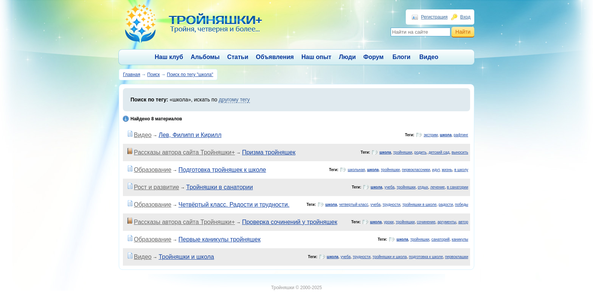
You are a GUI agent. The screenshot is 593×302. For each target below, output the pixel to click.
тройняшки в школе (419, 204)
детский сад (438, 152)
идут (436, 170)
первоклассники (416, 170)
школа (446, 135)
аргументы (447, 222)
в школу (461, 170)
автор (463, 222)
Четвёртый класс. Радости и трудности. (234, 204)
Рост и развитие (156, 187)
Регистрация (434, 17)
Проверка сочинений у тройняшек (289, 222)
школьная (356, 170)
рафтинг (461, 135)
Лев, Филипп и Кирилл (189, 135)
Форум (373, 57)
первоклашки (456, 257)
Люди (347, 57)
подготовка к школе (426, 257)
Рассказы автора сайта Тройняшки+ (184, 152)
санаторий (441, 239)
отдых (423, 187)
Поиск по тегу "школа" (190, 74)
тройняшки (402, 152)
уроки (389, 222)
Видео (428, 57)
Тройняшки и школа (186, 257)
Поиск (153, 74)
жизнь (447, 170)
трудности (392, 204)
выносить (460, 152)
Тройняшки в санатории (219, 187)
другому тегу (234, 100)
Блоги (402, 57)
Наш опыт (316, 57)
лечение (437, 187)
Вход (465, 17)
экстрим (431, 135)
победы (461, 204)
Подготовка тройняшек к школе (222, 170)
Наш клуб (169, 57)
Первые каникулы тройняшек (220, 239)
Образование (152, 170)
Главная (131, 74)
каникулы (460, 239)
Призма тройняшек (268, 152)
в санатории (457, 187)
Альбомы (205, 57)
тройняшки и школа (390, 257)
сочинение (426, 222)
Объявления (275, 57)
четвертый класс (353, 204)
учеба (389, 187)
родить (420, 152)
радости (446, 204)
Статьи (237, 57)
